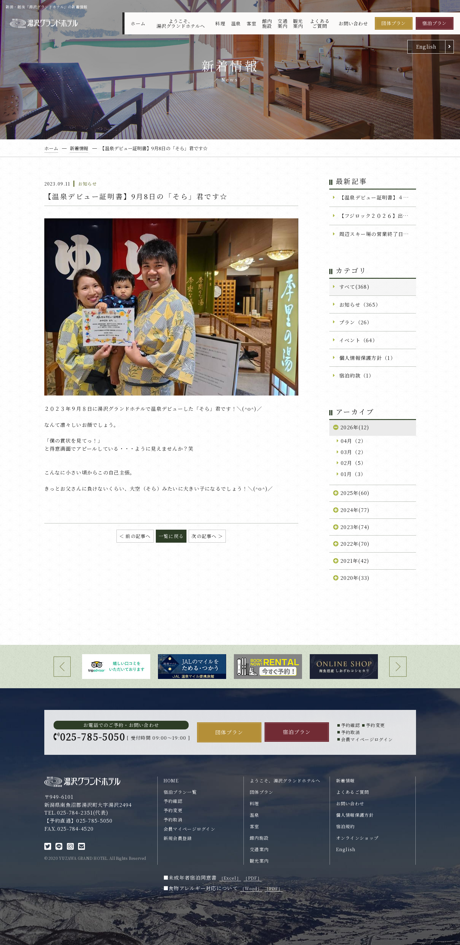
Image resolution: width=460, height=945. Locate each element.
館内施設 (267, 23)
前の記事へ (138, 536)
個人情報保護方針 (355, 815)
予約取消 (173, 819)
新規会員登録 (178, 838)
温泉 (236, 23)
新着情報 (345, 780)
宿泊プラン (434, 23)
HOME (171, 780)
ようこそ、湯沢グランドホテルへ (180, 23)
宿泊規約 (345, 826)
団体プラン (393, 23)
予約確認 (173, 801)
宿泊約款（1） (356, 375)
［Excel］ (230, 878)
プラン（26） (355, 322)
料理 (220, 23)
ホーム (138, 23)
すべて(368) (354, 286)
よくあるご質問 (319, 23)
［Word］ (251, 888)
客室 (251, 23)
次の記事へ (204, 536)
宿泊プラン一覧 (180, 792)
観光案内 (298, 23)
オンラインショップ (357, 838)
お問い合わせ (353, 23)
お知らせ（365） (360, 304)
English (426, 46)
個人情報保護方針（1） (367, 357)
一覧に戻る (171, 536)
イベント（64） (358, 340)
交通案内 (282, 23)
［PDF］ (252, 878)
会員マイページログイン (189, 829)
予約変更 (173, 810)
